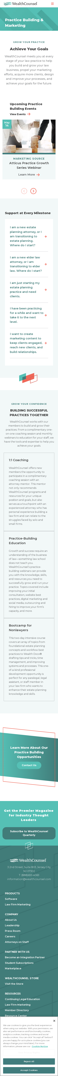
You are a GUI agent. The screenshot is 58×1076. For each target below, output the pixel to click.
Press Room (12, 931)
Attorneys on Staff (17, 942)
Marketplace (13, 968)
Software (11, 899)
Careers (10, 936)
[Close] (54, 1020)
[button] (33, 191)
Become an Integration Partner (25, 957)
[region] (29, 1046)
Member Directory (17, 1010)
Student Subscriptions (19, 963)
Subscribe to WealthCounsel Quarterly (29, 833)
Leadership (12, 925)
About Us (11, 920)
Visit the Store (14, 984)
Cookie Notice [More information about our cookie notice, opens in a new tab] (40, 1046)
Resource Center (16, 1016)
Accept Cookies (29, 1070)
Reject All (29, 1061)
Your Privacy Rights (29, 1052)
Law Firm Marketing (17, 904)
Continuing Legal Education (22, 999)
